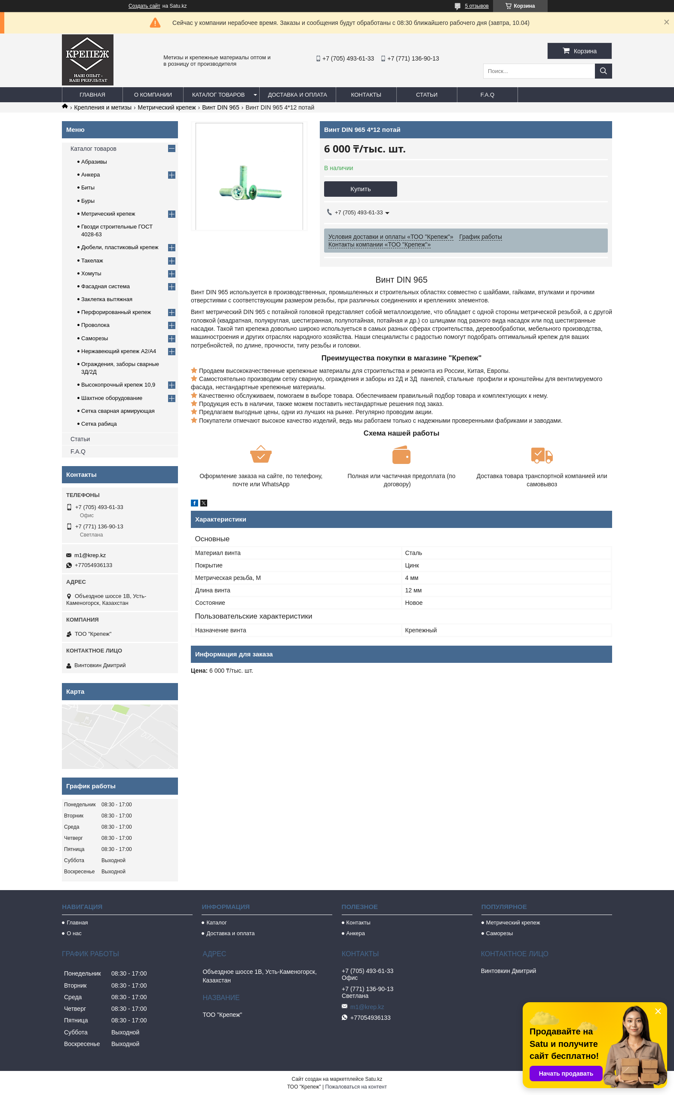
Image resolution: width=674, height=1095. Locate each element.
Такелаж (92, 260)
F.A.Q (488, 95)
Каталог (216, 922)
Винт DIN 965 (220, 107)
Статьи (427, 95)
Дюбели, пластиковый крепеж (119, 247)
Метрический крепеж (167, 107)
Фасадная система (105, 286)
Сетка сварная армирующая (118, 411)
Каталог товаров (218, 95)
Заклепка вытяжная (106, 299)
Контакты (366, 95)
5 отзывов (477, 6)
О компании (153, 95)
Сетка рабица (99, 424)
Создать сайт (144, 6)
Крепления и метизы (103, 107)
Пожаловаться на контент (356, 1087)
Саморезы (94, 338)
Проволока (95, 325)
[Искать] (603, 71)
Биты (88, 187)
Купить (360, 188)
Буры (88, 201)
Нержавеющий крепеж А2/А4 (118, 351)
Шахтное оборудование (111, 398)
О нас (74, 933)
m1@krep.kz (90, 555)
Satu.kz (373, 1079)
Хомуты (91, 273)
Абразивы (94, 162)
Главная (92, 95)
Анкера (90, 174)
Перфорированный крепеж (116, 312)
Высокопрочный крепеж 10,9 (118, 384)
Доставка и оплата (297, 95)
